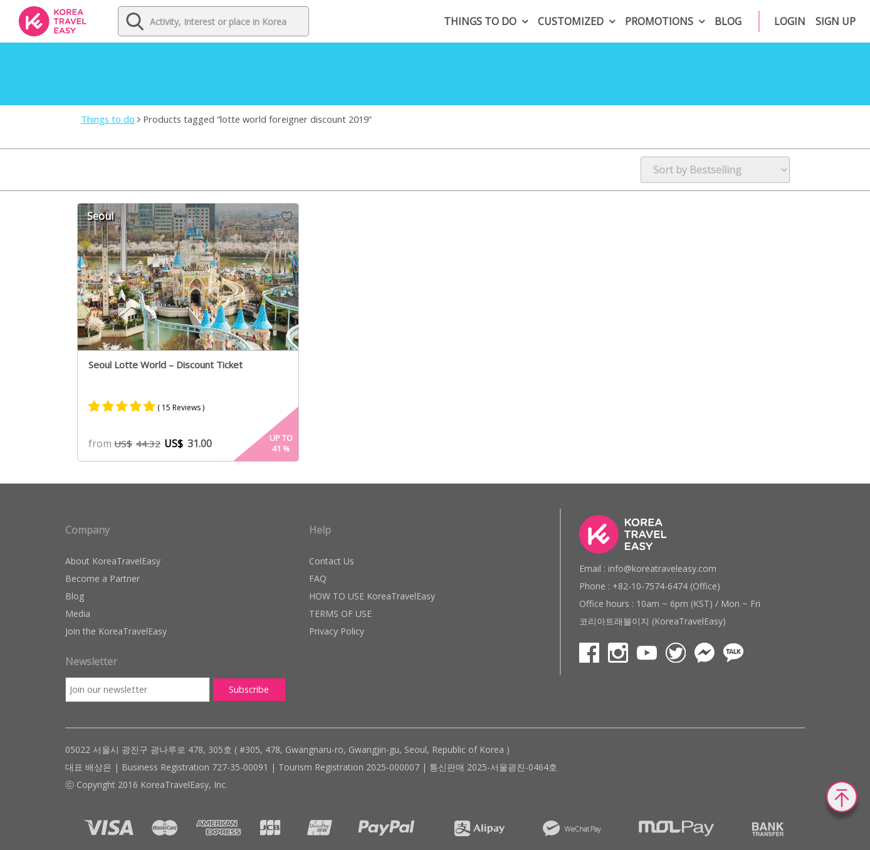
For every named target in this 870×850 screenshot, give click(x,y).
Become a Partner (102, 578)
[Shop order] (715, 170)
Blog (728, 21)
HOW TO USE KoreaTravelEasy (372, 596)
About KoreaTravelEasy (112, 561)
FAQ (318, 578)
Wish (287, 217)
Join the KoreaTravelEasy (116, 631)
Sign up (835, 21)
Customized (571, 21)
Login (789, 21)
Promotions (659, 21)
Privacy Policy (336, 631)
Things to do (480, 21)
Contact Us (331, 561)
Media (77, 613)
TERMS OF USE (340, 613)
